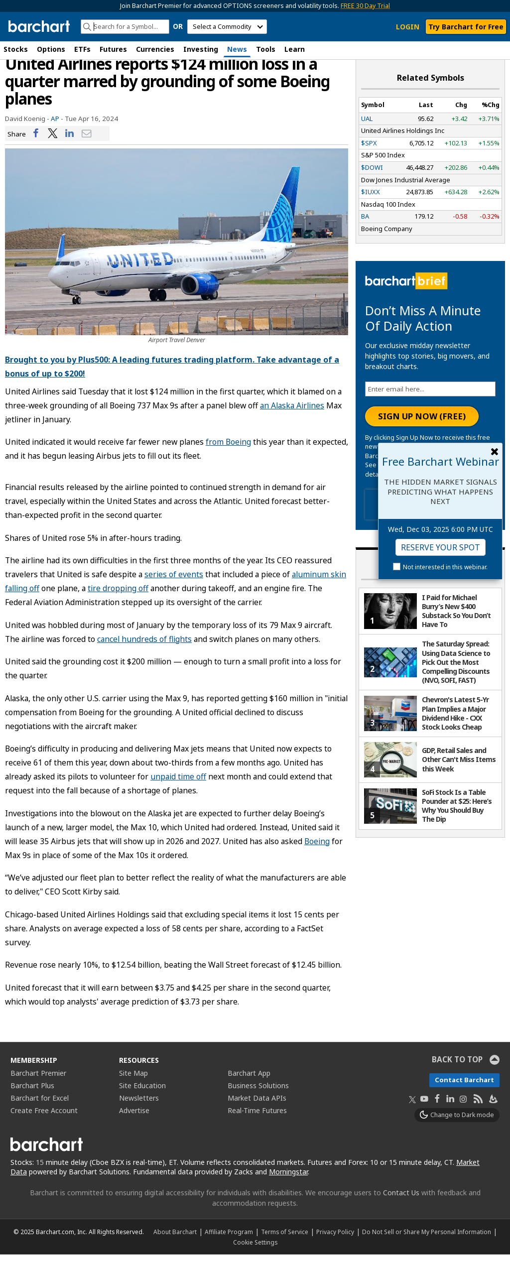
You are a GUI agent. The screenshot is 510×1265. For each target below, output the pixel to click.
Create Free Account (44, 1121)
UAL (367, 128)
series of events (173, 584)
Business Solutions (258, 1096)
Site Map (133, 1083)
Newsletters (139, 1108)
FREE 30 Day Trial (365, 5)
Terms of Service (284, 1242)
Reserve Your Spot (440, 547)
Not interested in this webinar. (445, 567)
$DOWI (372, 177)
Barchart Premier (38, 1083)
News (237, 49)
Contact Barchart (464, 1090)
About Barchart (175, 1242)
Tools (265, 49)
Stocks (15, 49)
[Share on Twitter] (53, 143)
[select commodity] (227, 26)
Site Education (142, 1096)
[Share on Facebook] (36, 143)
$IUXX (370, 202)
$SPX (369, 152)
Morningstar (288, 1182)
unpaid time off (178, 786)
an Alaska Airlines (292, 415)
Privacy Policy (335, 1242)
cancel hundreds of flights (144, 648)
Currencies (155, 49)
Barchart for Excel (39, 1108)
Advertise (134, 1121)
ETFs (82, 49)
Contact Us (401, 1203)
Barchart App (249, 1083)
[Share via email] (87, 143)
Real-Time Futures (257, 1121)
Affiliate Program (229, 1242)
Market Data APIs (257, 1108)
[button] (500, 50)
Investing (200, 49)
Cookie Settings (255, 1253)
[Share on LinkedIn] (70, 143)
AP (55, 128)
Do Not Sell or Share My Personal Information (426, 1242)
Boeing (317, 851)
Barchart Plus (32, 1096)
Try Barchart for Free (466, 26)
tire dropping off (118, 598)
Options (51, 49)
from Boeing (228, 452)
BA (365, 226)
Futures (113, 49)
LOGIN (407, 26)
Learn (294, 49)
